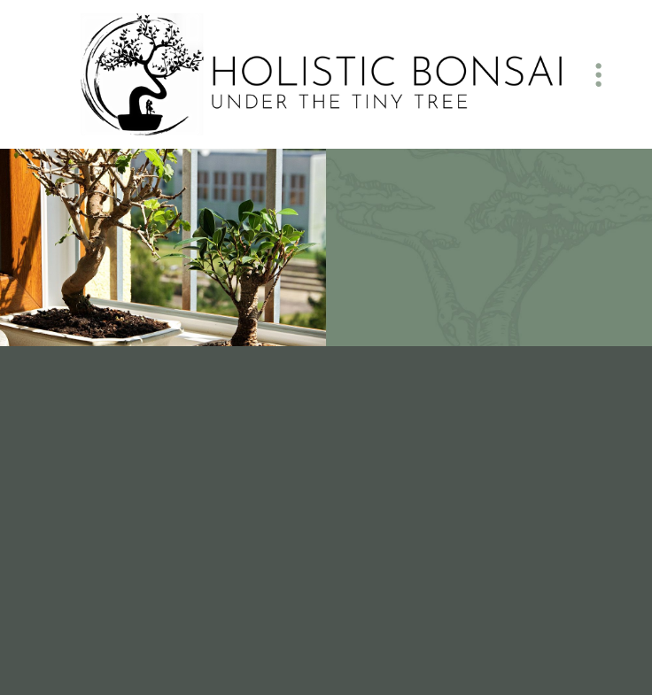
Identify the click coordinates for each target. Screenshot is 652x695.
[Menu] (598, 74)
